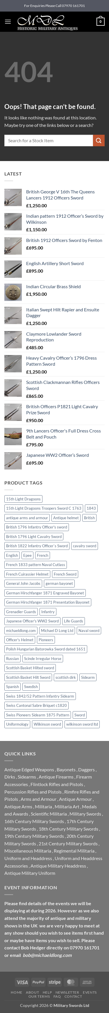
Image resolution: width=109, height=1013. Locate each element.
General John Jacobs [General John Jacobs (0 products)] (23, 583)
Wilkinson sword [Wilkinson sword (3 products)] (47, 724)
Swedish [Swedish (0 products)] (31, 686)
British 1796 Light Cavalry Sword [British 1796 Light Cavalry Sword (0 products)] (34, 536)
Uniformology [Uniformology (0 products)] (17, 724)
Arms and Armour (38, 799)
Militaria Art (67, 806)
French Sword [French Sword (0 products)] (65, 574)
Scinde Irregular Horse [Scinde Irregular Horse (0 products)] (42, 658)
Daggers (86, 769)
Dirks (9, 776)
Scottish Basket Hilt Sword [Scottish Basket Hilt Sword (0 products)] (28, 677)
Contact (73, 996)
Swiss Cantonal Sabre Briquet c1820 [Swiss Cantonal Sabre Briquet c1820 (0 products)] (36, 705)
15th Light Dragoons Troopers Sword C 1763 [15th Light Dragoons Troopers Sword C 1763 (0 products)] (43, 508)
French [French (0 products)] (42, 555)
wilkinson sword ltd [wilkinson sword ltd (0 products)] (82, 724)
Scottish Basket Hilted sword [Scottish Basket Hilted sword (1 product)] (30, 668)
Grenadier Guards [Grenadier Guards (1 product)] (21, 611)
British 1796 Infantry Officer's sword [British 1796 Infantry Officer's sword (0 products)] (36, 527)
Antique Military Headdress (58, 865)
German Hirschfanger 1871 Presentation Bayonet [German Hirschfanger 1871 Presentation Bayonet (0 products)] (48, 602)
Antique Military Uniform (29, 873)
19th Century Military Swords (34, 836)
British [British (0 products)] (89, 517)
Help (47, 992)
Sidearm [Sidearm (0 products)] (88, 677)
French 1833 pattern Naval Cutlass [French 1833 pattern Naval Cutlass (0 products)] (35, 564)
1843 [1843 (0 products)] (91, 508)
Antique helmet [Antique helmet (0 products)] (66, 517)
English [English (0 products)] (12, 555)
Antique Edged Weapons (29, 769)
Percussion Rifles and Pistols (33, 791)
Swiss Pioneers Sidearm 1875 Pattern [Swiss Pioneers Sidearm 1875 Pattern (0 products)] (37, 715)
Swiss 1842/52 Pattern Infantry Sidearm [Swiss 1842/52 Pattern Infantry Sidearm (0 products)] (40, 696)
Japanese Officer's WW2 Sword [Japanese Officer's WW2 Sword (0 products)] (32, 621)
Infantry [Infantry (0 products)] (48, 611)
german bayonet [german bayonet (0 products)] (59, 583)
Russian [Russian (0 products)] (12, 658)
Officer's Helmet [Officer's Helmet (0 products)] (19, 639)
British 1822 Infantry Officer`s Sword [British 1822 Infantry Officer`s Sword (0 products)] (37, 546)
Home (16, 992)
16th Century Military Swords (34, 821)
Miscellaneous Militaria (27, 850)
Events (90, 992)
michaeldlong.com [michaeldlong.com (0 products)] (21, 630)
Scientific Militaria (49, 813)
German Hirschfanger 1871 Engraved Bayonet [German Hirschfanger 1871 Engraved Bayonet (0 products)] (45, 593)
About (32, 992)
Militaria (43, 806)
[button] (7, 21)
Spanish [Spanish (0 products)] (12, 686)
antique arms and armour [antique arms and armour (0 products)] (27, 517)
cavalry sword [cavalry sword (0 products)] (84, 546)
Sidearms (27, 776)
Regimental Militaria (74, 850)
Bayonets (66, 769)
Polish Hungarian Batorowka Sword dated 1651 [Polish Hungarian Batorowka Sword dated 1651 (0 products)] (45, 649)
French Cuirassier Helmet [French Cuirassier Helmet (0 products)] (27, 574)
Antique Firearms (56, 776)
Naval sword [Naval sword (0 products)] (88, 630)
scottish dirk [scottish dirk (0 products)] (66, 677)
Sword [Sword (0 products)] (79, 715)
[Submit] (99, 140)
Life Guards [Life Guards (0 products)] (73, 621)
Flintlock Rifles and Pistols (57, 784)
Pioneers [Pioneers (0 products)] (46, 639)
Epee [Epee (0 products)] (27, 555)
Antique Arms (18, 806)
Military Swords (85, 813)
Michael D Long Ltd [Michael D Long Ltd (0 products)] (57, 630)
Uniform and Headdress (28, 858)
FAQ (57, 996)
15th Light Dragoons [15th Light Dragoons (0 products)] (23, 499)
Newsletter (67, 992)
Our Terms (39, 996)
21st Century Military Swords (68, 843)
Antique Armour (75, 799)
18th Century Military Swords (68, 828)
